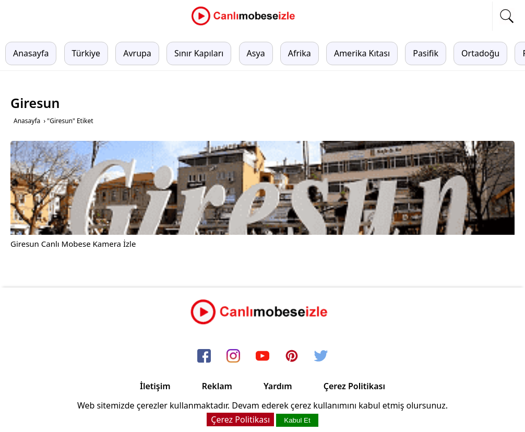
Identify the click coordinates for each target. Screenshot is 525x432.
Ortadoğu (480, 53)
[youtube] (262, 356)
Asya (256, 53)
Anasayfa (31, 53)
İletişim (155, 386)
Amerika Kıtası (362, 53)
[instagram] (233, 356)
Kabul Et (297, 420)
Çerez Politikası (354, 386)
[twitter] (321, 356)
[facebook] (204, 356)
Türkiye (86, 53)
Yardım (278, 386)
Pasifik (425, 53)
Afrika (299, 53)
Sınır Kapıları (198, 53)
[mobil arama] (507, 16)
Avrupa (137, 53)
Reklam (217, 386)
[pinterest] (292, 356)
